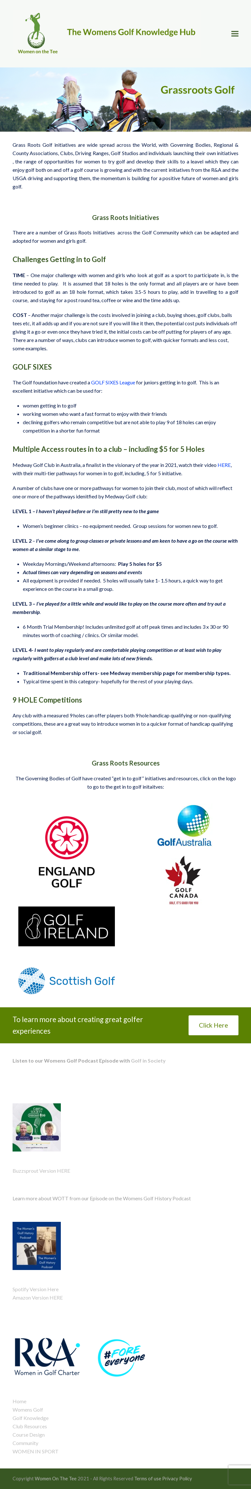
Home (19, 1401)
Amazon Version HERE (38, 1297)
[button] (234, 33)
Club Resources (30, 1426)
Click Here (213, 1025)
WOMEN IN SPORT (36, 1451)
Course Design (29, 1435)
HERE (224, 465)
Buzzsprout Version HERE (41, 1171)
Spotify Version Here (36, 1289)
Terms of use (147, 1478)
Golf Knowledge (31, 1418)
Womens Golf (28, 1409)
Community (25, 1443)
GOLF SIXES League (113, 382)
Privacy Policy (177, 1478)
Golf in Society (148, 1060)
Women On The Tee (56, 1478)
